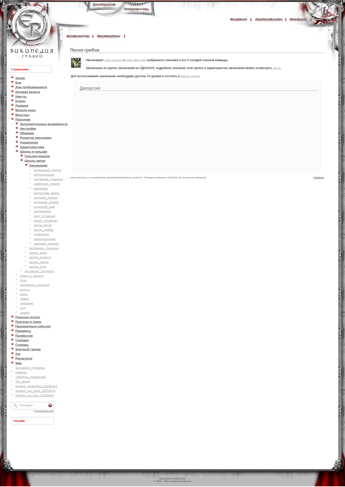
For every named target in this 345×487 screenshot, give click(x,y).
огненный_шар (44, 207)
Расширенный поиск (44, 411)
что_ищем (22, 381)
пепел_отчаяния (45, 220)
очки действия (136, 60)
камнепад (41, 188)
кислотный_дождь (46, 193)
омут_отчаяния (44, 216)
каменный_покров (46, 184)
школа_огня (37, 266)
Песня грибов (84, 50)
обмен (24, 299)
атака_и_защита (31, 276)
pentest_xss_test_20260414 (34, 395)
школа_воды (38, 253)
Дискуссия (90, 88)
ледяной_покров (45, 197)
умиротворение (45, 239)
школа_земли (39, 262)
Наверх (319, 177)
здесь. (277, 68)
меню (24, 294)
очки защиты (113, 60)
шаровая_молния (46, 243)
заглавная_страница (48, 179)
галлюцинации (44, 174)
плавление (41, 234)
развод (25, 312)
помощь (21, 372)
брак (23, 280)
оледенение (42, 211)
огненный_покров (46, 202)
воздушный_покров (47, 170)
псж (22, 308)
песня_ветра (43, 225)
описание (26, 303)
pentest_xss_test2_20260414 (35, 391)
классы (25, 289)
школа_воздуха (40, 257)
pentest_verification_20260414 (36, 386)
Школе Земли (190, 76)
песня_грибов (43, 230)
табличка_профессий (30, 377)
